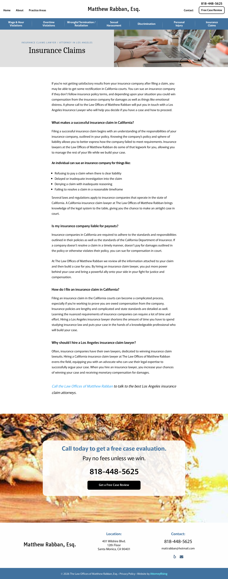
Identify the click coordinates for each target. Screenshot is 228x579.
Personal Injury (179, 23)
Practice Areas (37, 10)
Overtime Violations (49, 23)
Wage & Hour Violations (16, 23)
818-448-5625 (211, 3)
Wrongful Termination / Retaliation (81, 23)
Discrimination (147, 23)
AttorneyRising (158, 573)
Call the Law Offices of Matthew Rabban (82, 386)
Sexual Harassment (114, 23)
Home (7, 10)
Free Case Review (211, 10)
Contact (188, 10)
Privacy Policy (127, 573)
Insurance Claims (212, 23)
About (20, 10)
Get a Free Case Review (114, 484)
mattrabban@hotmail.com (178, 548)
